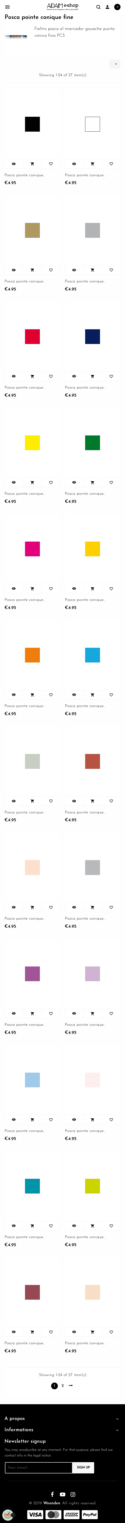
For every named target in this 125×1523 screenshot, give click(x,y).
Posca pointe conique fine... (85, 175)
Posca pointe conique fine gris (85, 918)
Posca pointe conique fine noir (25, 175)
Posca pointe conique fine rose (25, 600)
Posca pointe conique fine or (25, 281)
